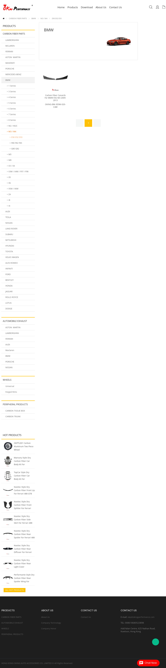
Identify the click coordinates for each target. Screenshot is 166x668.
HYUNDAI (9, 245)
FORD (8, 274)
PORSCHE (9, 68)
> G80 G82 (14, 148)
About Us (45, 617)
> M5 (9, 154)
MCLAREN (10, 45)
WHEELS (7, 379)
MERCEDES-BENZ (13, 74)
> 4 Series (11, 97)
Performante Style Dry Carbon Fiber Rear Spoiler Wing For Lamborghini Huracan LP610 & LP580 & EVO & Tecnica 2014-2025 (24, 578)
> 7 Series (11, 114)
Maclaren (9, 350)
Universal (9, 386)
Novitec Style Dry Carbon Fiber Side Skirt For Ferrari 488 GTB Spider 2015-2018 (24, 520)
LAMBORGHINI (12, 40)
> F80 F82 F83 (16, 143)
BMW (33, 18)
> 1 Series (11, 85)
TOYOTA (9, 251)
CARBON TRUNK (13, 416)
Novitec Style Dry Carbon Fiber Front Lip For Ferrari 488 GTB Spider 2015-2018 (24, 491)
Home (3, 18)
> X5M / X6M (12, 188)
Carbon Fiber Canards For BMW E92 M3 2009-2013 (55, 98)
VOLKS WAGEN (12, 257)
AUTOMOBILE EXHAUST (15, 321)
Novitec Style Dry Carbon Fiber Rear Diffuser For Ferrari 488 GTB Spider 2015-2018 (24, 549)
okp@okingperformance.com (141, 617)
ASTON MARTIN (12, 57)
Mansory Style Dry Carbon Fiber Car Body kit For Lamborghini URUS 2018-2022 (22, 461)
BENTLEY (9, 280)
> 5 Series (11, 103)
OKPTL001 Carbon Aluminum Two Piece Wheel (23, 446)
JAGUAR (9, 291)
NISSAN (9, 223)
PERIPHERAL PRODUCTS (15, 404)
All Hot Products (14, 590)
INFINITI (9, 268)
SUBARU (9, 234)
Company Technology (51, 622)
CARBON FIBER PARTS (18, 18)
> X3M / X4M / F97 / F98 (17, 171)
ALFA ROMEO (11, 263)
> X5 (9, 177)
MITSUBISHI (10, 240)
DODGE (8, 308)
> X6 (9, 183)
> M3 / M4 (11, 131)
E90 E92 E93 (57, 18)
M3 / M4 (43, 18)
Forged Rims (11, 392)
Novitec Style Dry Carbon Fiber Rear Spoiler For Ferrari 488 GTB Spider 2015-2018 (24, 534)
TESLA (8, 217)
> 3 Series (11, 91)
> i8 (8, 200)
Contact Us (86, 617)
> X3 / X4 (11, 165)
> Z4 (9, 194)
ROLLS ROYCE (11, 297)
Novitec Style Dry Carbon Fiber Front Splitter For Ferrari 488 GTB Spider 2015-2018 (24, 505)
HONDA (9, 285)
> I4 (8, 205)
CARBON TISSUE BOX (15, 410)
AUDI (7, 211)
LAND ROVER (11, 228)
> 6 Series (11, 108)
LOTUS (8, 303)
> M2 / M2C (12, 125)
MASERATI (10, 63)
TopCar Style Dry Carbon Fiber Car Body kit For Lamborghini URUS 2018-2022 (22, 476)
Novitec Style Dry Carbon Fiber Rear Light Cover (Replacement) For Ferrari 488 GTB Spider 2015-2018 (22, 564)
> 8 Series (11, 120)
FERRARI (9, 51)
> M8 (9, 160)
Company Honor (48, 628)
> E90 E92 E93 (16, 137)
